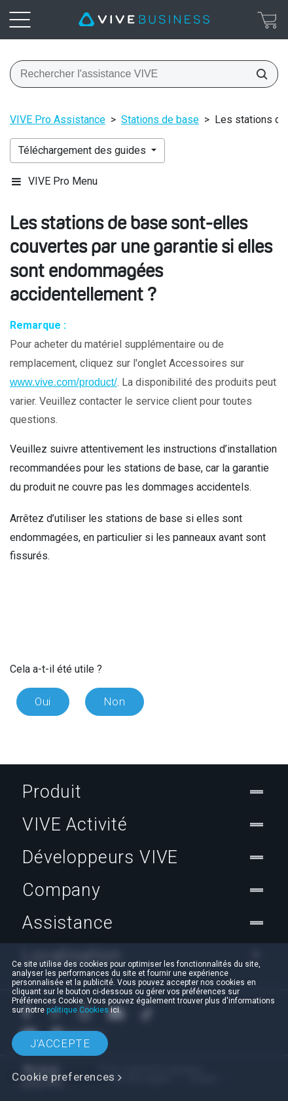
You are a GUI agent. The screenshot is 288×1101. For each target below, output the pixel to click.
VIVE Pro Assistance (57, 119)
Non (114, 701)
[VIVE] (144, 19)
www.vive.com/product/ (63, 382)
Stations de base (160, 119)
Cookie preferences (63, 1076)
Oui (43, 701)
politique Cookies (77, 1010)
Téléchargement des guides (83, 150)
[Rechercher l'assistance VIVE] (258, 74)
